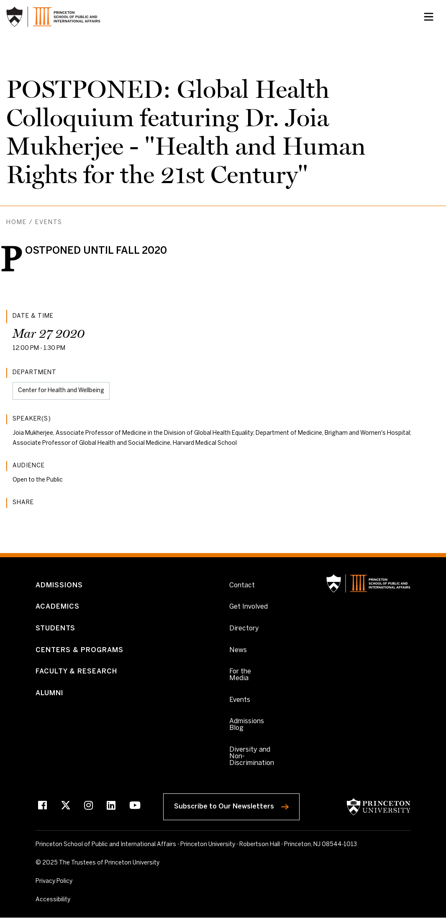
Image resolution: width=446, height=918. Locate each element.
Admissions (59, 585)
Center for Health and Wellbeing (61, 390)
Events (48, 222)
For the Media (240, 674)
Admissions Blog (246, 724)
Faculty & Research (76, 671)
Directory (244, 628)
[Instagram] (88, 806)
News (238, 650)
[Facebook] (42, 806)
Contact (242, 585)
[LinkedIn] (111, 806)
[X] (66, 806)
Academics (57, 607)
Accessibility (71, 899)
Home (16, 222)
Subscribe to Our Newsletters (237, 805)
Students (55, 628)
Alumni (49, 693)
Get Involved (248, 606)
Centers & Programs (79, 650)
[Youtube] (135, 806)
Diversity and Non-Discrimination (251, 756)
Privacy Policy (54, 881)
